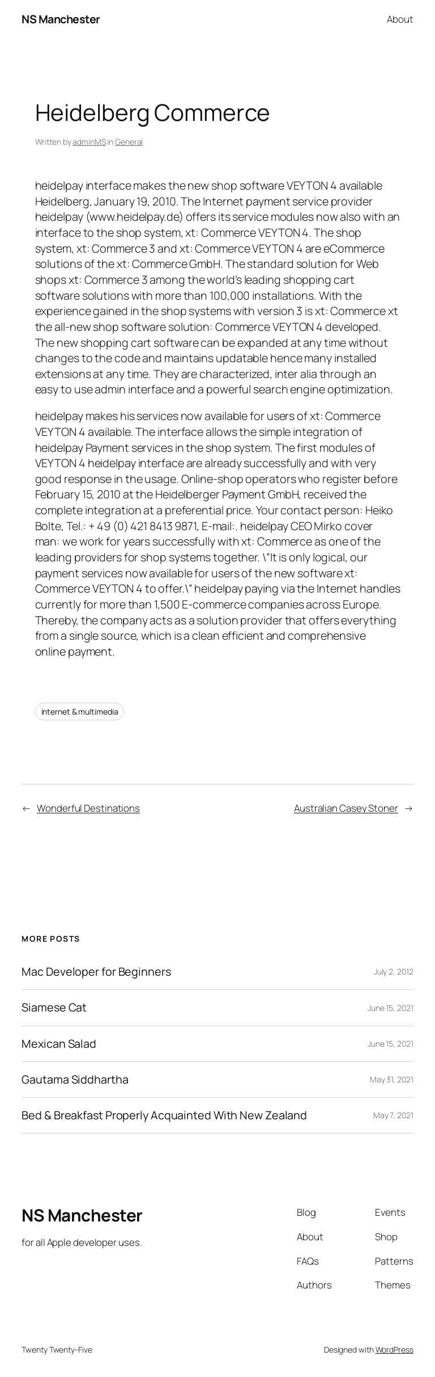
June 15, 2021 (390, 1007)
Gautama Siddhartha (75, 1079)
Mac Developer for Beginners (96, 971)
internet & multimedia (79, 711)
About (400, 19)
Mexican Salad (59, 1044)
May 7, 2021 (393, 1115)
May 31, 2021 (391, 1079)
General (129, 141)
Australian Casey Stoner (346, 808)
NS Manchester (61, 19)
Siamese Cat (54, 1007)
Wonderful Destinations (88, 808)
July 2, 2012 (393, 971)
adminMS (88, 141)
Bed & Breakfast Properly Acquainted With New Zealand (164, 1115)
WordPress (394, 1349)
